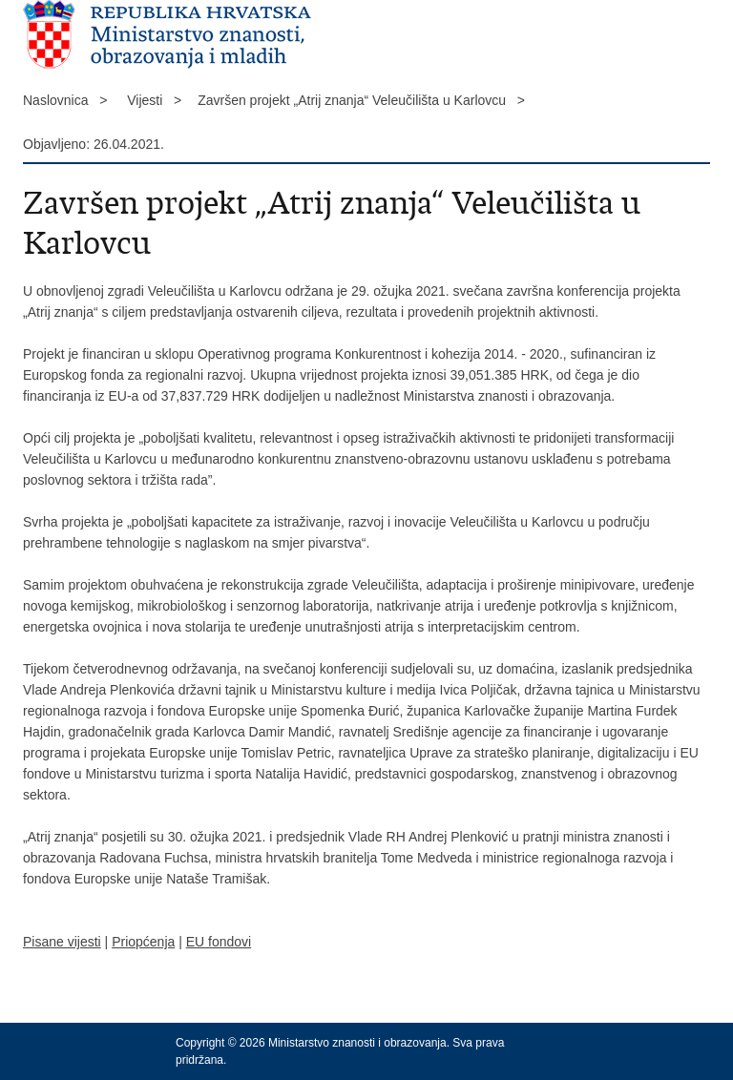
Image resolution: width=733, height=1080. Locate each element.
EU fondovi (218, 941)
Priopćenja (143, 941)
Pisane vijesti (62, 941)
